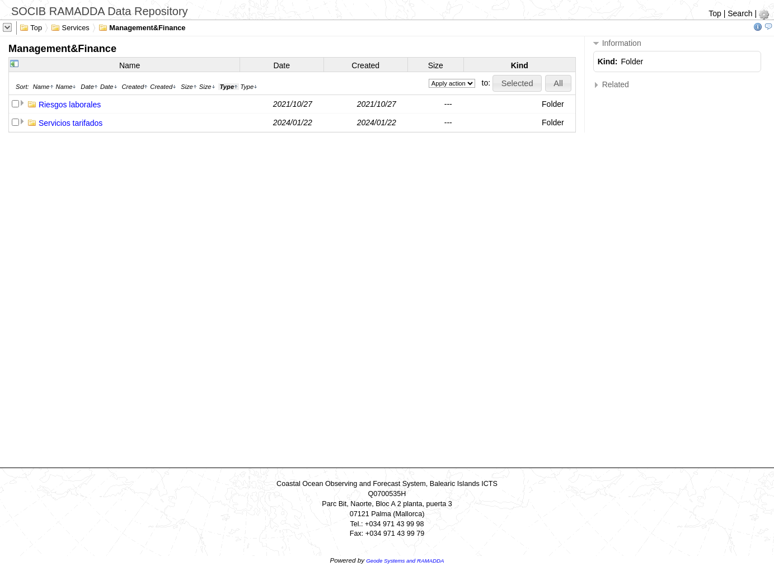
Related (611, 84)
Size (435, 65)
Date (281, 65)
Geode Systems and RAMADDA (405, 561)
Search (740, 13)
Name (129, 65)
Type (248, 86)
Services (70, 27)
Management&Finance (142, 27)
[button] (517, 83)
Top (715, 13)
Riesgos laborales (70, 104)
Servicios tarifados (70, 123)
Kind (519, 65)
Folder (553, 104)
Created (365, 65)
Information (617, 43)
